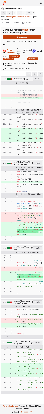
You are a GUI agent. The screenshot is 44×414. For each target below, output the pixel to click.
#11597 (26, 29)
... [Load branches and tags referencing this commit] (4, 44)
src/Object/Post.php (22, 248)
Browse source (22, 37)
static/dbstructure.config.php (22, 302)
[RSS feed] (3, 13)
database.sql (20, 79)
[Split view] (34, 73)
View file (37, 79)
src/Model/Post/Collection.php (22, 163)
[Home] (4, 3)
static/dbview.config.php (22, 343)
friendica (9, 8)
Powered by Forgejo (10, 406)
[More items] (41, 22)
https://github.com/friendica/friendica (19, 17)
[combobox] (28, 73)
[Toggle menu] (41, 3)
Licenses (24, 412)
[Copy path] (27, 79)
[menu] (40, 73)
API (31, 412)
